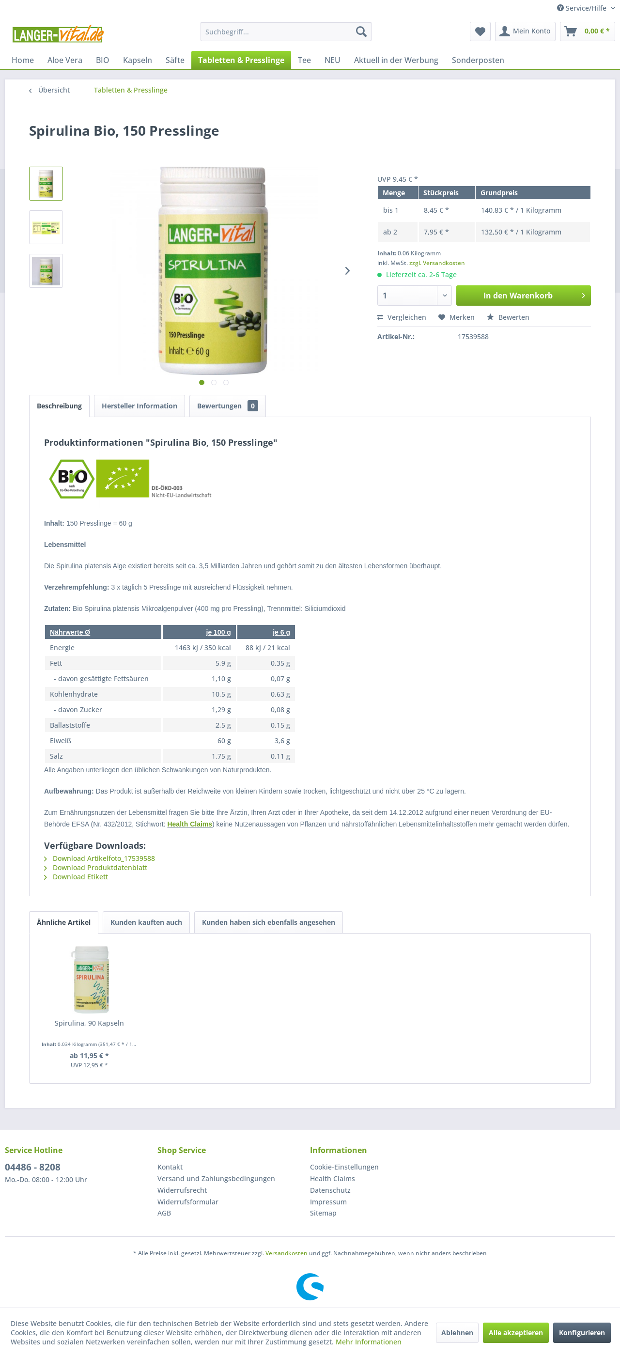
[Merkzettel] (480, 31)
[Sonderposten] (478, 60)
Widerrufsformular (187, 1201)
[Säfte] (175, 60)
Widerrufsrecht (182, 1190)
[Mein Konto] (525, 31)
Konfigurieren (582, 1332)
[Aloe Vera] (65, 60)
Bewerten (508, 317)
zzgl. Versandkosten (437, 263)
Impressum (328, 1201)
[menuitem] (286, 31)
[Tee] (304, 60)
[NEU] (332, 60)
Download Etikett (76, 876)
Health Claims (189, 824)
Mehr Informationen (369, 1341)
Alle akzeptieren (516, 1332)
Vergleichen (401, 317)
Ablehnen (457, 1332)
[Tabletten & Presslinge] (241, 60)
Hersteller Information (139, 405)
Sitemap (323, 1212)
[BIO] (102, 60)
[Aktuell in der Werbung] (396, 60)
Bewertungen (227, 405)
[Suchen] (361, 31)
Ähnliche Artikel (64, 922)
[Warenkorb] (587, 31)
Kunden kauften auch (146, 922)
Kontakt (170, 1166)
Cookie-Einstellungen (344, 1166)
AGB (164, 1212)
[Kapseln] (137, 60)
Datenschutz (330, 1190)
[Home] (23, 60)
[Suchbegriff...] (286, 31)
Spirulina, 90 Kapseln (89, 1023)
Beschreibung (59, 405)
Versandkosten (286, 1253)
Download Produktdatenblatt (95, 867)
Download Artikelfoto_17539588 (99, 858)
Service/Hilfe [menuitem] (582, 8)
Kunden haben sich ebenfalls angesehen (268, 922)
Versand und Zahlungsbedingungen (216, 1178)
